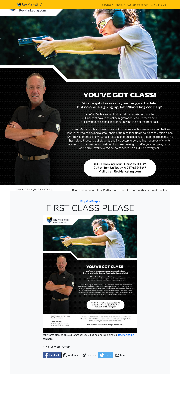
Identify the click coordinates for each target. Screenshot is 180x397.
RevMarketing (126, 334)
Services (106, 4)
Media (119, 4)
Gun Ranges (93, 201)
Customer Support (137, 4)
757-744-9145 (158, 4)
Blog (83, 201)
